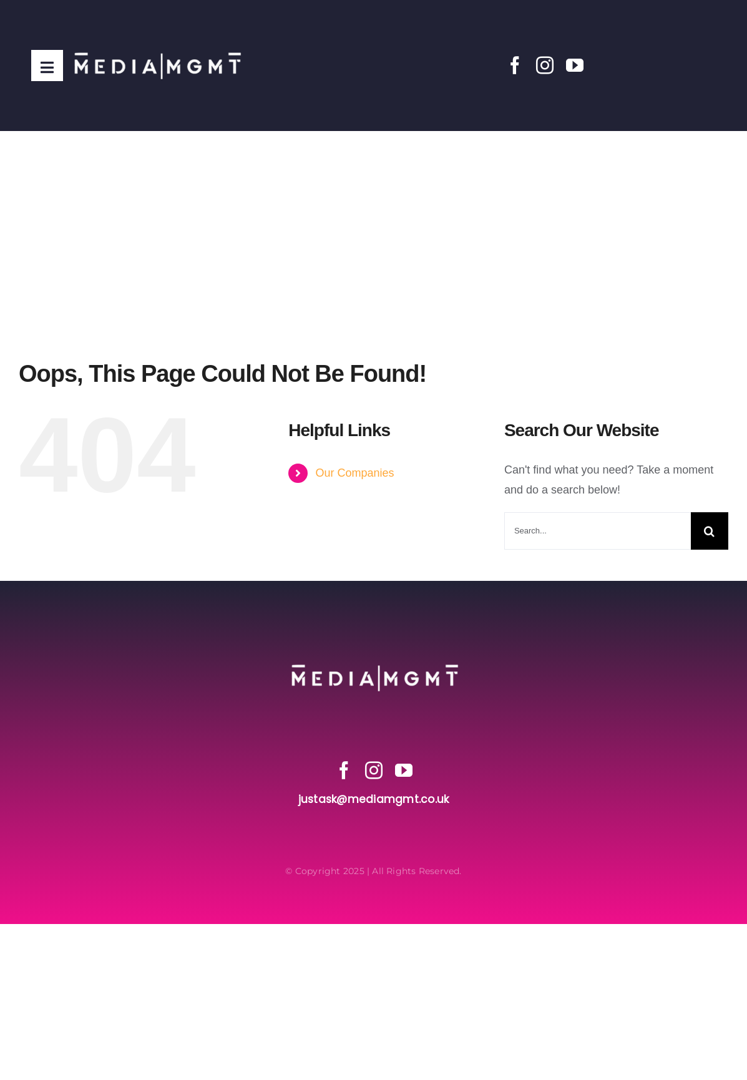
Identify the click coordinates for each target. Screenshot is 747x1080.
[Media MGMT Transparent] (156, 24)
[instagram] (545, 65)
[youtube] (574, 65)
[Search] (709, 531)
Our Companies (354, 473)
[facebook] (515, 65)
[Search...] (597, 531)
